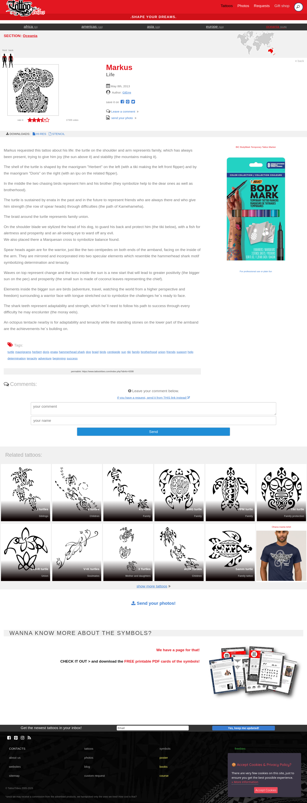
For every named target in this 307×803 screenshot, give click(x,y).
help (190, 352)
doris (46, 352)
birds (103, 352)
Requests (262, 6)
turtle (10, 352)
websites (15, 766)
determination (16, 358)
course (164, 775)
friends (170, 352)
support (182, 352)
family (136, 352)
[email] (153, 728)
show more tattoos (151, 586)
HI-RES (39, 134)
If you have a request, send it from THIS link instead (153, 397)
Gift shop (282, 6)
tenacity (32, 358)
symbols (165, 748)
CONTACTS (17, 748)
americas (92, 27)
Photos (243, 6)
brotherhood (149, 352)
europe (215, 27)
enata (54, 352)
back (299, 61)
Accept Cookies (266, 790)
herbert (37, 352)
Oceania (30, 36)
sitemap (14, 775)
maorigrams (23, 352)
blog (87, 766)
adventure (44, 358)
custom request (94, 775)
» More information (245, 782)
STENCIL (56, 134)
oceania (276, 27)
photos (88, 757)
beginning (59, 358)
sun (123, 352)
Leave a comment (120, 111)
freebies (240, 748)
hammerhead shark (72, 352)
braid (95, 352)
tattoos (88, 748)
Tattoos (227, 6)
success (72, 358)
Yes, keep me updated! (243, 728)
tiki (129, 352)
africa (31, 27)
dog (88, 352)
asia (153, 27)
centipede (113, 352)
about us (15, 757)
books (164, 766)
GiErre (126, 92)
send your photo (119, 118)
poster (164, 757)
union (161, 352)
